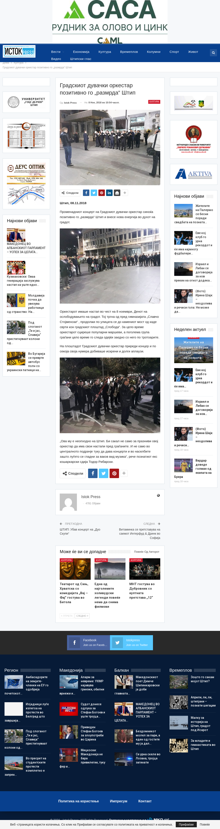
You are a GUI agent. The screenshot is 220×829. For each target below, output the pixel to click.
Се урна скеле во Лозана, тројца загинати (148, 758)
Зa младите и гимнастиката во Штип (203, 745)
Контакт (145, 801)
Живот (193, 52)
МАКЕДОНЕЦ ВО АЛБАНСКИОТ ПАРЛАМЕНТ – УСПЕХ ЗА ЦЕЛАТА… (26, 248)
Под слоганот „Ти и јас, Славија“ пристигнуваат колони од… (26, 739)
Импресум (118, 801)
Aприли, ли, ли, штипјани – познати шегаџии (203, 701)
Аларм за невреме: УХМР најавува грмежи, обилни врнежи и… (82, 685)
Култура (104, 52)
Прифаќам (186, 824)
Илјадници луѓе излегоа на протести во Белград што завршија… (27, 712)
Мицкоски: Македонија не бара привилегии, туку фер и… (82, 758)
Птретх (66, 616)
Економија (81, 52)
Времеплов (129, 52)
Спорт (174, 52)
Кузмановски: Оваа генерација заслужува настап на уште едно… (23, 280)
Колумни (153, 52)
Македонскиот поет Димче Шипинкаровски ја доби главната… (137, 685)
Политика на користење (78, 801)
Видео (56, 59)
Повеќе (205, 824)
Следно (82, 616)
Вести (55, 52)
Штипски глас (80, 59)
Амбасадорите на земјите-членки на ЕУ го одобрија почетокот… (27, 685)
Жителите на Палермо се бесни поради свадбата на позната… (193, 350)
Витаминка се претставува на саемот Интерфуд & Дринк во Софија (139, 534)
